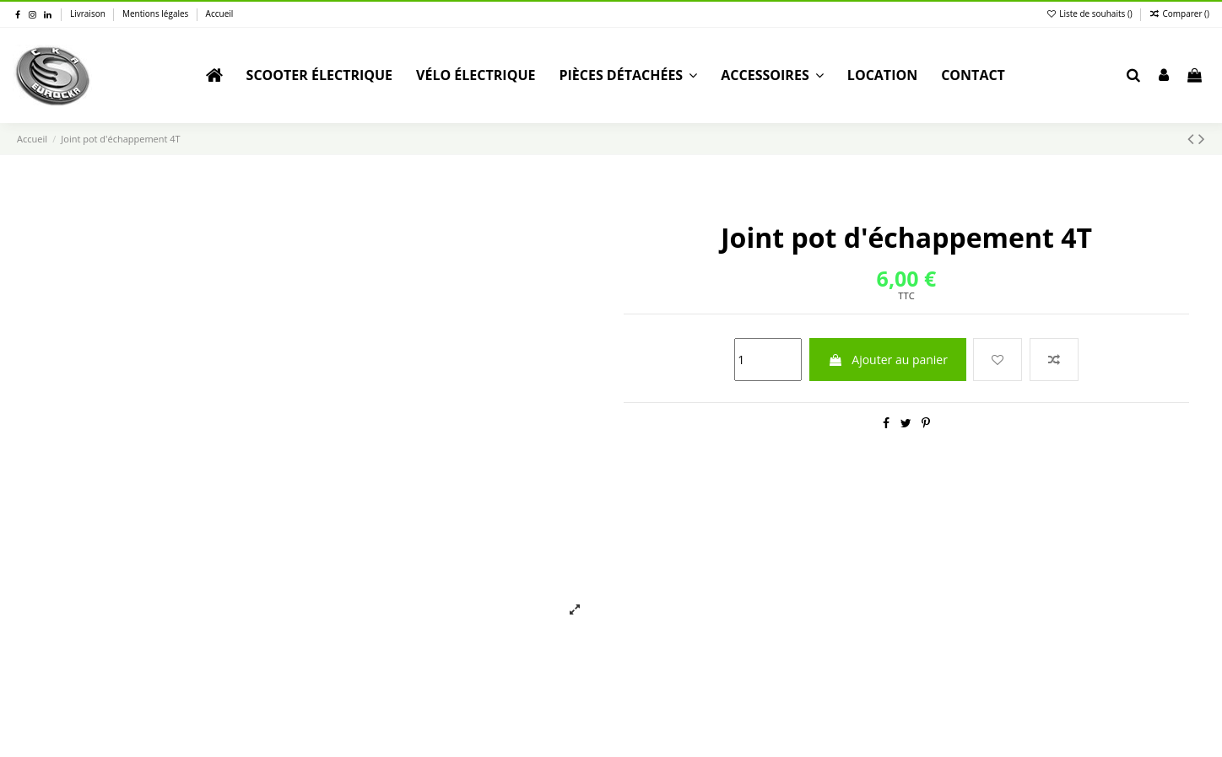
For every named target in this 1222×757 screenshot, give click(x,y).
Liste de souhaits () (1090, 13)
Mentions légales (156, 13)
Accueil (220, 13)
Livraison (88, 13)
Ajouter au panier (888, 360)
